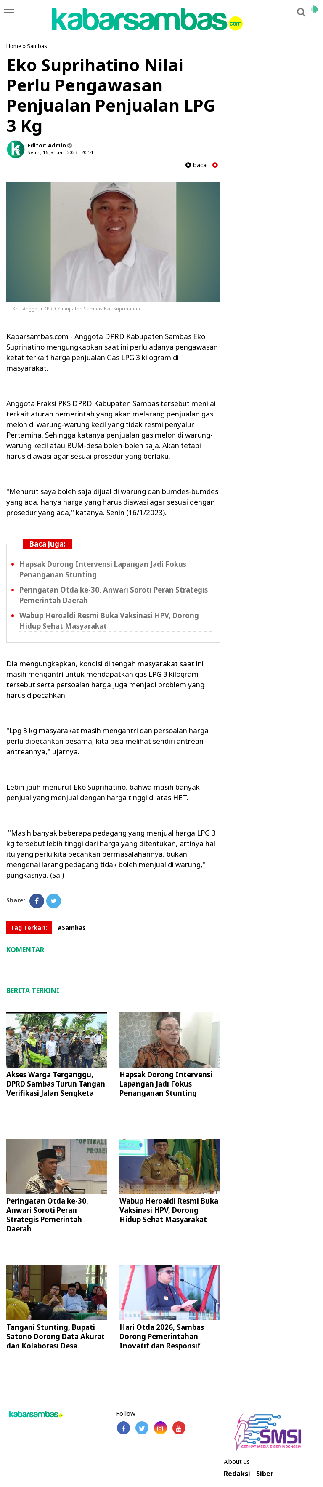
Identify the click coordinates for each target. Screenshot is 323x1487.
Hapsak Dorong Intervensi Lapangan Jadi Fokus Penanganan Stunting (165, 1084)
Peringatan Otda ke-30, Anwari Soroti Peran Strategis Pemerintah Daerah (47, 1214)
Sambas (37, 46)
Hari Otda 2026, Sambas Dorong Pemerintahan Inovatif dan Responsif (161, 1336)
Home (13, 46)
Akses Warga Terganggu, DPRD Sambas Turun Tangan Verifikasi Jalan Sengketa (55, 1084)
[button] (314, 6)
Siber (264, 1473)
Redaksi (237, 1473)
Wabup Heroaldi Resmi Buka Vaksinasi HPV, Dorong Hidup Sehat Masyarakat (168, 1210)
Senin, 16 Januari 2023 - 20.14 (60, 152)
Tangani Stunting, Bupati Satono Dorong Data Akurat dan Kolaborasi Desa (55, 1336)
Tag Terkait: (29, 928)
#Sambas (72, 928)
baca (196, 164)
